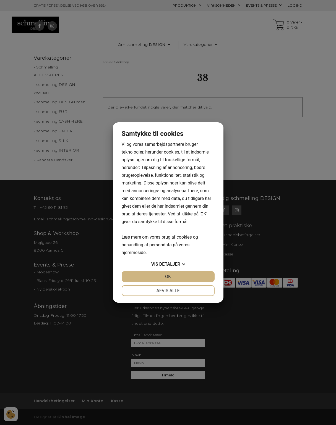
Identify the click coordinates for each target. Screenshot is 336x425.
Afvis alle (167, 290)
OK (168, 276)
